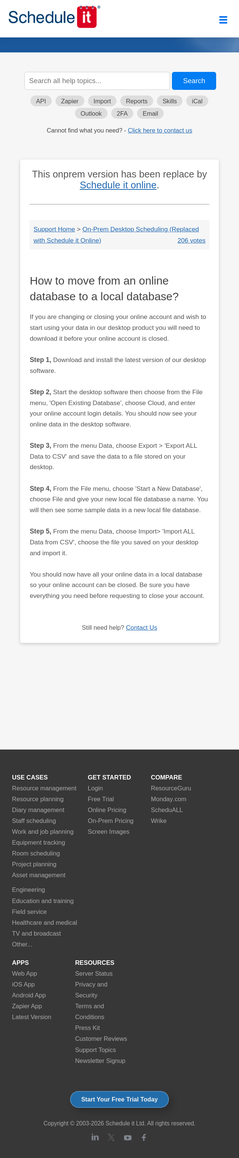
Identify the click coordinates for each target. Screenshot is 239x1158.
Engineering (28, 889)
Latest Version (31, 1017)
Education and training (43, 901)
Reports (137, 101)
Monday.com (169, 799)
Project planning (34, 864)
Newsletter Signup (100, 1060)
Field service (29, 911)
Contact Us (141, 627)
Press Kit (87, 1027)
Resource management (44, 788)
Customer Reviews (101, 1038)
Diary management (38, 810)
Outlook (91, 113)
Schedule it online (118, 185)
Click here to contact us (160, 130)
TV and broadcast (36, 933)
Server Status (93, 973)
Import (102, 101)
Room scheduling (36, 853)
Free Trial (101, 799)
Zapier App (27, 1006)
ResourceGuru (171, 788)
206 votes (192, 240)
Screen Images (108, 831)
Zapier (70, 101)
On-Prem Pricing (110, 820)
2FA (122, 113)
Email (150, 113)
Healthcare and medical (44, 922)
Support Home (54, 229)
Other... (22, 944)
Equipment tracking (38, 842)
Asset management (39, 875)
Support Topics (95, 1050)
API (41, 101)
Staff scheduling (34, 820)
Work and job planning (42, 831)
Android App (29, 995)
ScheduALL (167, 810)
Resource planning (38, 799)
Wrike (159, 820)
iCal (197, 101)
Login (95, 788)
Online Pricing (107, 810)
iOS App (23, 984)
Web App (24, 973)
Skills (170, 101)
